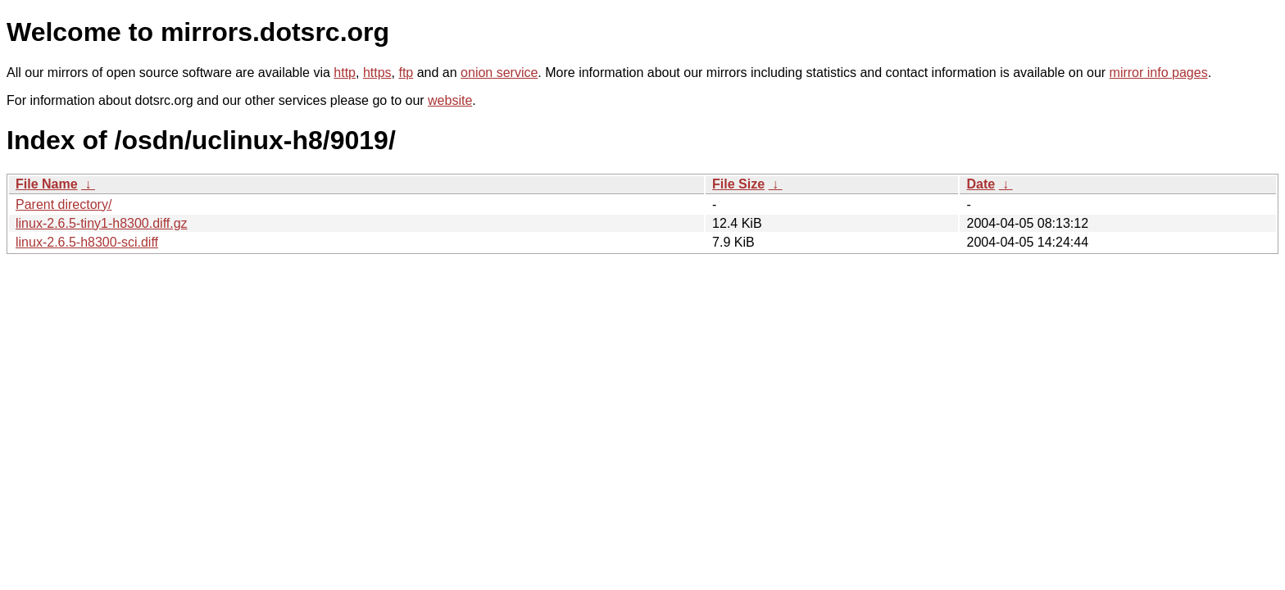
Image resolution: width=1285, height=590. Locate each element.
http (345, 72)
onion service (499, 72)
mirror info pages (1159, 72)
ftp (405, 72)
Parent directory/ (63, 204)
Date (980, 184)
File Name (47, 184)
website (450, 100)
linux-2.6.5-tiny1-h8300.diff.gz (102, 223)
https (377, 72)
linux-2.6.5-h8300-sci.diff (87, 242)
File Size (738, 184)
